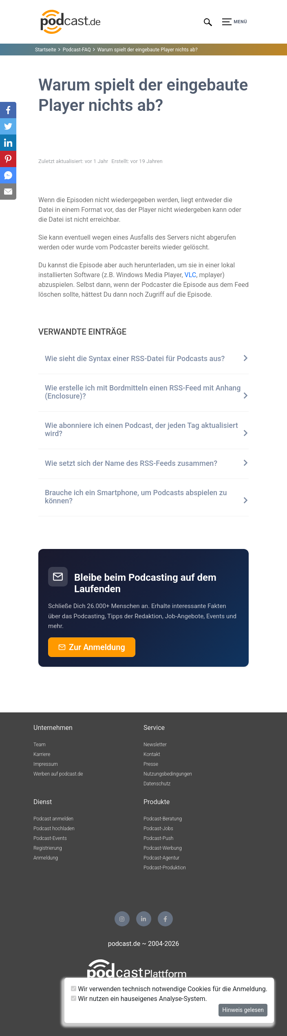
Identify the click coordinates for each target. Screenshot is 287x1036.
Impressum (45, 764)
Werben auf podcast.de (58, 774)
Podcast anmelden (53, 819)
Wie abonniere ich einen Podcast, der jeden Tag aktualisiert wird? (147, 429)
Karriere (41, 754)
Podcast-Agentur (161, 858)
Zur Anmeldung (91, 647)
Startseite (45, 50)
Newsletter (155, 744)
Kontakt (152, 754)
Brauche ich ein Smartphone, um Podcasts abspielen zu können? (147, 497)
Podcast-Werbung (163, 848)
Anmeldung (45, 858)
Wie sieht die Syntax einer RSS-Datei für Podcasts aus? (147, 359)
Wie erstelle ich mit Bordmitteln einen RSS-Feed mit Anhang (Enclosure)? (147, 392)
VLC (190, 275)
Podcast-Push (158, 838)
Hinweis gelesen (243, 1010)
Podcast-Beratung (163, 819)
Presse (151, 764)
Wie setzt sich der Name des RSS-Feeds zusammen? (147, 463)
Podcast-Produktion (165, 868)
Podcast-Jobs (158, 828)
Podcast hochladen (54, 828)
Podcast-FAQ (77, 50)
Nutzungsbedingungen (168, 774)
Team (39, 744)
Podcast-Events (50, 838)
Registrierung (47, 848)
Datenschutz (157, 784)
